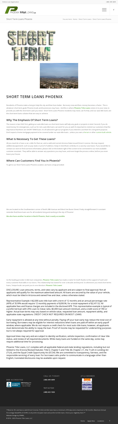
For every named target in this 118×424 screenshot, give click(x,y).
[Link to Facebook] (114, 10)
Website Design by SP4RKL (15, 415)
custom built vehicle (103, 132)
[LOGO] (23, 9)
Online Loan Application (10, 2)
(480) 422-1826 (49, 392)
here (81, 413)
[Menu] (103, 9)
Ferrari (86, 132)
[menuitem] (10, 2)
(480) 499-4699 (49, 380)
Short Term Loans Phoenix (19, 19)
